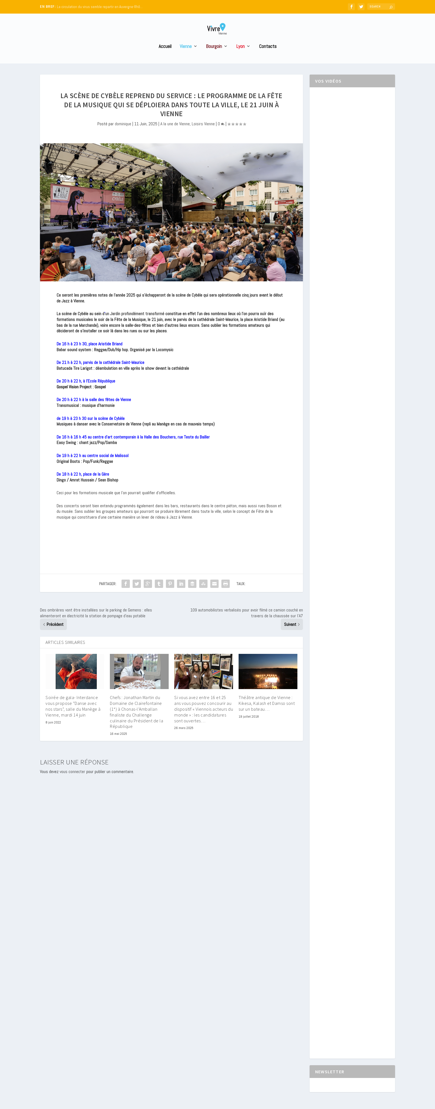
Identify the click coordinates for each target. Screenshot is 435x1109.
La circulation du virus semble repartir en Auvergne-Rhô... (100, 6)
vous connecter (72, 782)
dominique (123, 134)
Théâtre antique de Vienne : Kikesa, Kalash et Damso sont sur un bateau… (267, 713)
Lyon (240, 57)
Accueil (165, 57)
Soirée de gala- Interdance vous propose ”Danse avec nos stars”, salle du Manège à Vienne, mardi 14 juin (73, 716)
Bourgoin (214, 57)
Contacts (268, 57)
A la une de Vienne (175, 134)
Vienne (186, 57)
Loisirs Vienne (203, 134)
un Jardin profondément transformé (134, 324)
